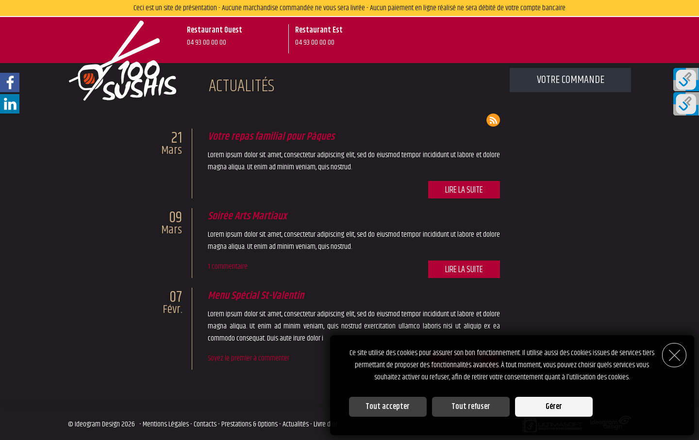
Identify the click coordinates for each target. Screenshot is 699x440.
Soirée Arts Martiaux (247, 216)
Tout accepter (388, 407)
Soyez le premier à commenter (248, 358)
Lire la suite (464, 190)
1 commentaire (228, 267)
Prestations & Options (249, 424)
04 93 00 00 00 (206, 42)
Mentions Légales (166, 424)
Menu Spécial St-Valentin (256, 296)
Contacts (205, 424)
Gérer (554, 407)
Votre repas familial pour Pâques (271, 137)
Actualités (296, 424)
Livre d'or (325, 424)
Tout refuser (470, 407)
